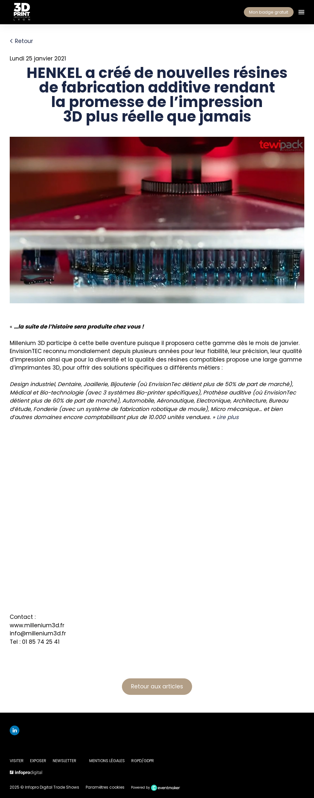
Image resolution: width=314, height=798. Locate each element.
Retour (21, 41)
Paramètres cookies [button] (105, 787)
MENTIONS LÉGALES (107, 760)
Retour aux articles (157, 686)
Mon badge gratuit (268, 12)
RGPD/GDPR (142, 760)
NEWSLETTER (64, 760)
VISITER (17, 760)
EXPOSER (38, 760)
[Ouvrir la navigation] (301, 12)
